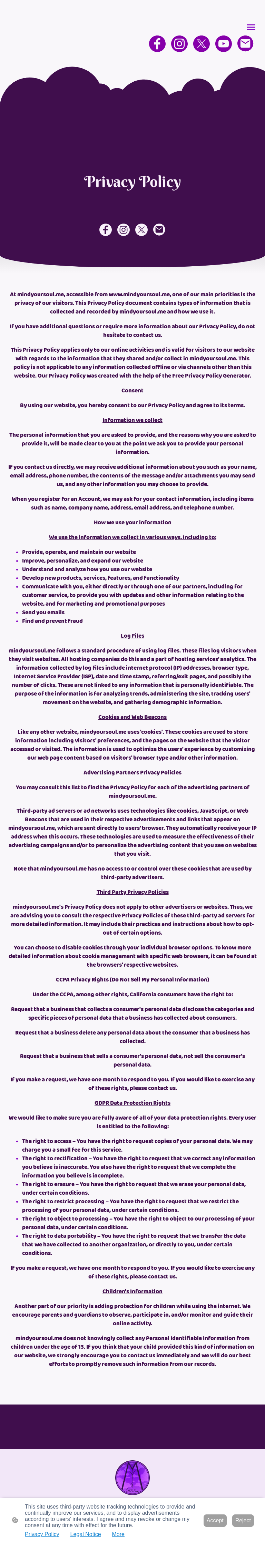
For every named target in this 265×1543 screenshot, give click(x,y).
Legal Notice (85, 1534)
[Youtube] (223, 43)
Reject (243, 1520)
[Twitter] (201, 43)
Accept (215, 1520)
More (118, 1534)
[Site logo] (132, 1477)
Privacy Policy (42, 1534)
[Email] (245, 43)
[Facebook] (157, 43)
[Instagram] (179, 43)
